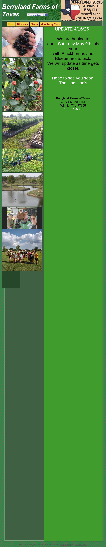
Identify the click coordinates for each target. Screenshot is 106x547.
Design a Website (66, 545)
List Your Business (81, 545)
